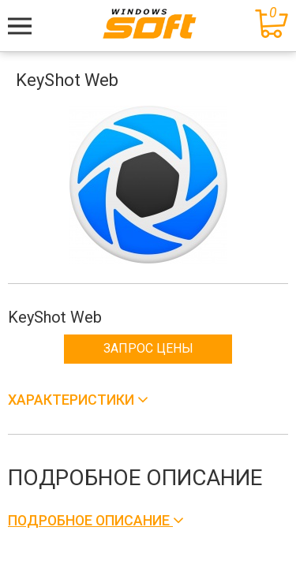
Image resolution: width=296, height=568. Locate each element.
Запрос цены (148, 348)
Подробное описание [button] (90, 520)
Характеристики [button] (72, 399)
